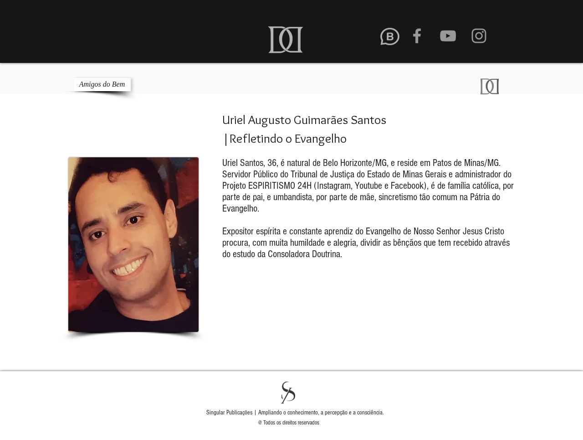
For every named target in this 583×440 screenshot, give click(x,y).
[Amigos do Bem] (102, 84)
